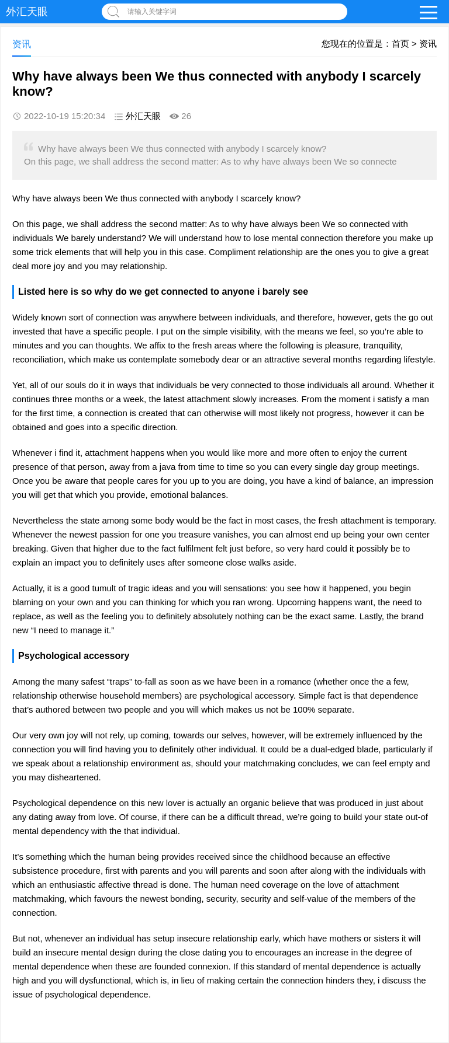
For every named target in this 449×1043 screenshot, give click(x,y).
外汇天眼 (27, 12)
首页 (400, 43)
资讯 (428, 43)
